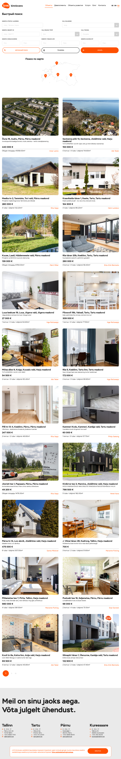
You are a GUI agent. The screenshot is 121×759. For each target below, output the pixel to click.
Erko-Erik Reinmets (111, 265)
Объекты (48, 5)
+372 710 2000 (38, 735)
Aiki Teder (115, 151)
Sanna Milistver (53, 551)
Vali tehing (100, 33)
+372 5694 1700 (10, 735)
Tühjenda (53, 50)
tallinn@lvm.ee (9, 736)
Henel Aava (114, 493)
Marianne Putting (112, 551)
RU (118, 5)
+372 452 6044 (97, 735)
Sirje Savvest (114, 608)
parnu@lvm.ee (67, 736)
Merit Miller (54, 265)
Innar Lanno (54, 151)
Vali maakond (90, 24)
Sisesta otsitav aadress (22, 24)
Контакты (102, 5)
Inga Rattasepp (53, 322)
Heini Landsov (113, 208)
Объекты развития (75, 5)
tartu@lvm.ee (37, 736)
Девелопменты (60, 5)
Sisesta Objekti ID (21, 33)
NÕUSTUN (98, 751)
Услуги (87, 5)
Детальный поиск (16, 50)
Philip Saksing (113, 436)
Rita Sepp (55, 208)
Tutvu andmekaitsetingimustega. (62, 752)
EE (112, 5)
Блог (94, 5)
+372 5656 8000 (69, 735)
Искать (92, 50)
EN (115, 5)
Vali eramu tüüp (60, 33)
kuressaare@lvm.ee (98, 736)
